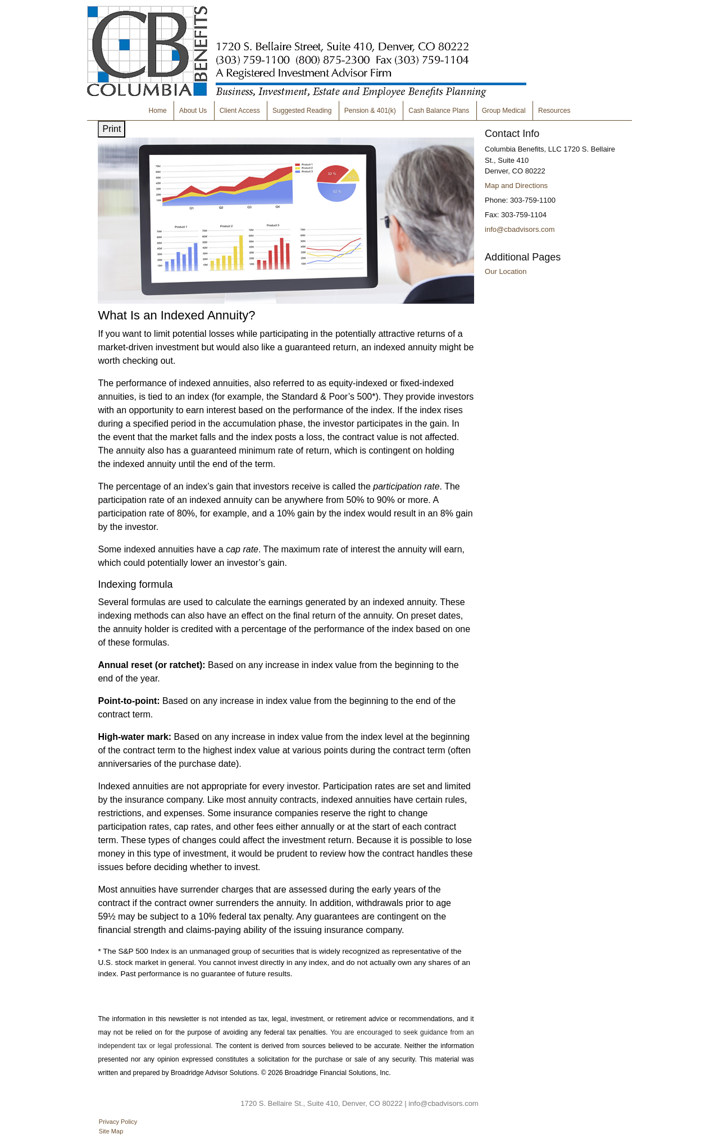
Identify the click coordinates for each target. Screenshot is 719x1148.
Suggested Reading (301, 111)
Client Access (240, 111)
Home (158, 111)
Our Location (505, 271)
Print (111, 129)
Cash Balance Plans (438, 111)
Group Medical (504, 111)
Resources (554, 111)
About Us (193, 111)
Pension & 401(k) (370, 111)
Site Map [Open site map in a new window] (111, 1131)
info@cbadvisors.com (519, 229)
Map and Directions (516, 185)
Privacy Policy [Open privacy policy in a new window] (118, 1121)
